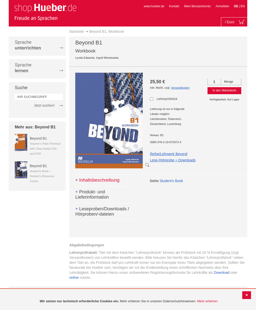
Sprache (28, 45)
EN (242, 6)
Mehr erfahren (207, 301)
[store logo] (45, 12)
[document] (128, 301)
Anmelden (222, 6)
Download (221, 273)
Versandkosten (180, 87)
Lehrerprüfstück (166, 98)
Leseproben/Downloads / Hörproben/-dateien (102, 211)
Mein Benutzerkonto (197, 6)
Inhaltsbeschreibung (97, 180)
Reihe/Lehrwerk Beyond (168, 154)
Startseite (76, 31)
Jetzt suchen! (44, 105)
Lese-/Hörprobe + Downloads (173, 160)
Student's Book (171, 181)
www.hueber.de (154, 6)
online (73, 278)
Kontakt (174, 6)
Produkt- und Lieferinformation (92, 194)
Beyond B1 (38, 138)
